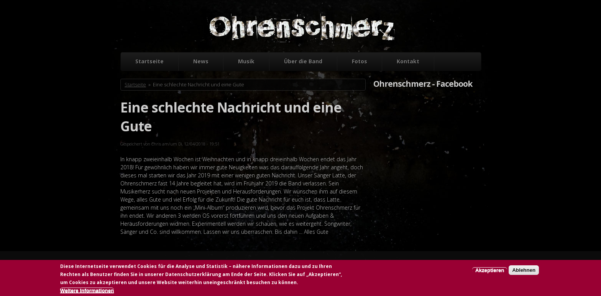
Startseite (149, 61)
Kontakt (408, 61)
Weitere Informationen (87, 291)
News (201, 61)
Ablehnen (523, 270)
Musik (246, 61)
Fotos (359, 61)
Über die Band (303, 61)
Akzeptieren (489, 270)
